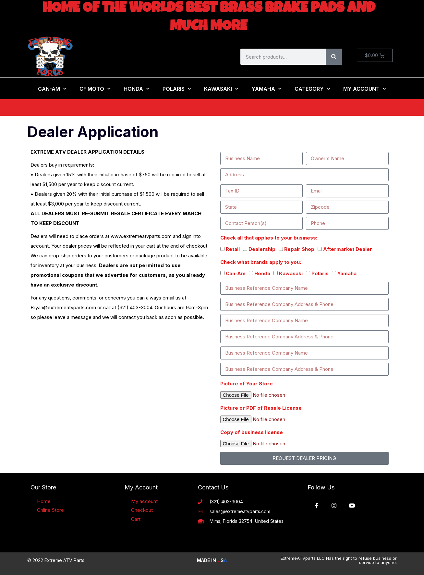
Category (312, 89)
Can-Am (52, 89)
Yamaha (266, 89)
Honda (137, 89)
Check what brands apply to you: (260, 262)
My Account (364, 89)
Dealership (261, 249)
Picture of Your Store (246, 384)
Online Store (50, 510)
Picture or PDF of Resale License (261, 408)
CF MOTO (95, 89)
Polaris (177, 89)
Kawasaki (221, 89)
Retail (233, 249)
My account (144, 501)
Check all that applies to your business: (268, 238)
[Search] (334, 57)
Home (44, 501)
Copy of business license (251, 432)
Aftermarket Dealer (347, 249)
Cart (135, 519)
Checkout (142, 510)
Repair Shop (299, 249)
